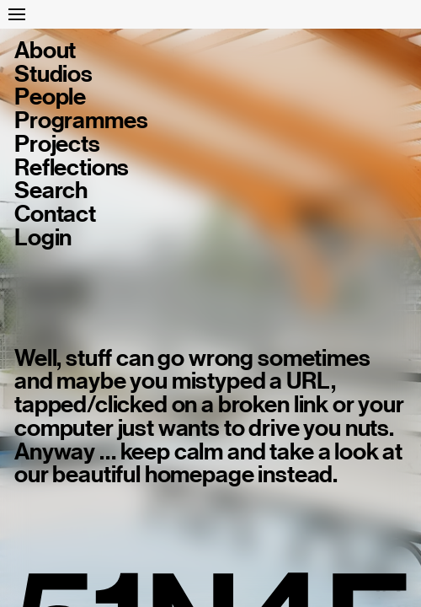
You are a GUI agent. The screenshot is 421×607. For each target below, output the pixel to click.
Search (51, 190)
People (50, 97)
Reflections (71, 168)
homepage (199, 474)
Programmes (80, 120)
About (45, 50)
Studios (53, 74)
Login (43, 238)
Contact (55, 214)
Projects (57, 144)
